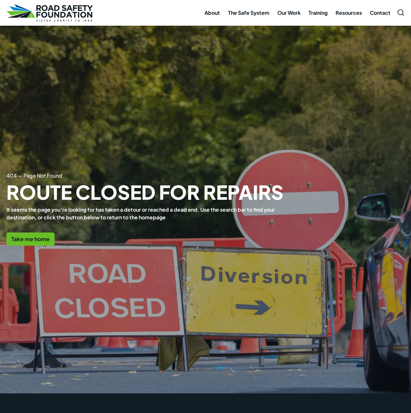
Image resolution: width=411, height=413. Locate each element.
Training (318, 12)
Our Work (289, 12)
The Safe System (248, 12)
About (212, 12)
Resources (349, 12)
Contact (380, 12)
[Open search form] (401, 12)
